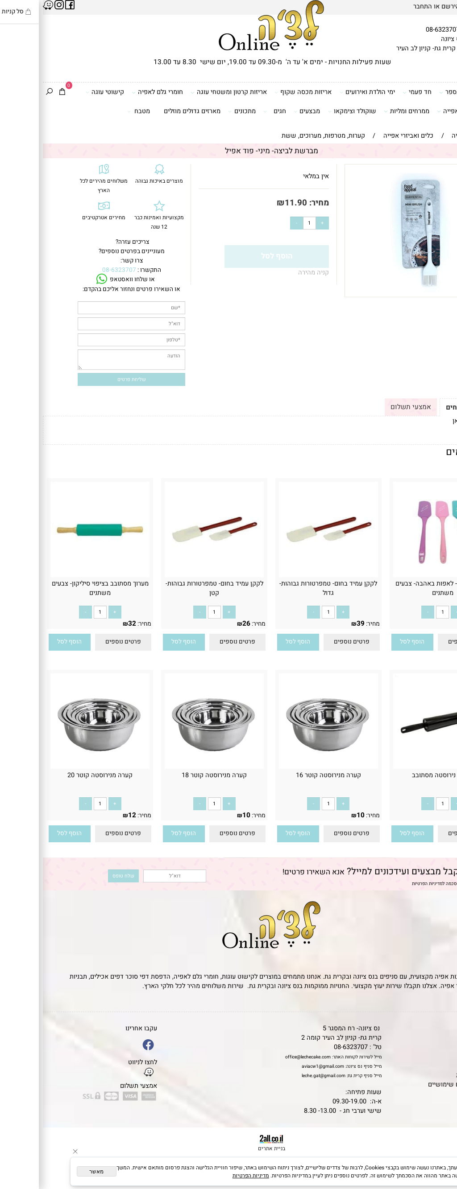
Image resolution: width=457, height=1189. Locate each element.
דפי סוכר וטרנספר (423, 92)
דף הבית (441, 1028)
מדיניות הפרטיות (384, 883)
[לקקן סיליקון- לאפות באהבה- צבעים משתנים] (399, 575)
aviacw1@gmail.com (280, 1066)
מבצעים (264, 111)
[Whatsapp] (439, 1172)
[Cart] (19, 92)
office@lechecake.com (265, 1057)
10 (432, 623)
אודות (445, 1047)
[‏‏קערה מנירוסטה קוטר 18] (171, 766)
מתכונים (199, 111)
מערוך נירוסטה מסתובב (399, 775)
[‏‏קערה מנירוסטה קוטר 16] (285, 766)
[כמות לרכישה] (266, 223)
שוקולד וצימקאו (309, 111)
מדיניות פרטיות (433, 1075)
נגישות (444, 1065)
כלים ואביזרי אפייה (422, 111)
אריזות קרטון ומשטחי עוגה (186, 92)
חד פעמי (374, 92)
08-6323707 (400, 29)
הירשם (408, 6)
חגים (231, 111)
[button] (369, 642)
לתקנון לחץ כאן (430, 421)
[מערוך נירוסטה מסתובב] (399, 766)
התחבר (379, 6)
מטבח (95, 111)
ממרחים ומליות (363, 111)
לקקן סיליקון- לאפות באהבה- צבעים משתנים (400, 588)
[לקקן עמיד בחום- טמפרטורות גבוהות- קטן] (171, 575)
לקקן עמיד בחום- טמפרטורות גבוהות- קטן (171, 588)
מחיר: (275, 203)
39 (318, 623)
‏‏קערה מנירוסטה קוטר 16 (285, 775)
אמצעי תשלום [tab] (368, 407)
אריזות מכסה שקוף (260, 92)
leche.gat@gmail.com (281, 1075)
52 (432, 815)
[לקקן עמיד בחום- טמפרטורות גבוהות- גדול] (285, 575)
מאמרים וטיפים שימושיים (419, 1084)
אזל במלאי (443, 169)
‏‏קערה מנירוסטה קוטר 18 (171, 775)
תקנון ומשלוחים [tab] (426, 407)
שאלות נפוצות (434, 1094)
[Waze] (439, 1154)
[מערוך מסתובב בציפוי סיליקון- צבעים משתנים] (56, 575)
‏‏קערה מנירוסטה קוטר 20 (57, 775)
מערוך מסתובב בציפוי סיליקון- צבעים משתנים (57, 588)
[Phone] (439, 1137)
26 (203, 623)
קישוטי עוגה (62, 92)
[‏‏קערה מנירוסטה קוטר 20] (56, 766)
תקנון (444, 1037)
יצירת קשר (438, 1056)
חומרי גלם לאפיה (114, 92)
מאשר (53, 1171)
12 (89, 815)
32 (89, 623)
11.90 (253, 203)
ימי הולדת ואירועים (325, 92)
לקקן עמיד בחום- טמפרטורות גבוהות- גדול (285, 588)
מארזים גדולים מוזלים (149, 111)
